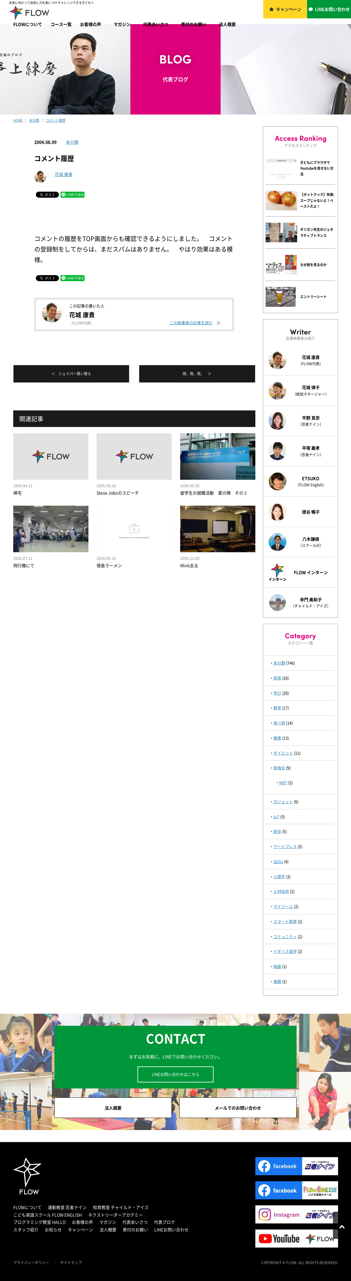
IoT (276, 816)
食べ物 (279, 723)
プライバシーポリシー (31, 1262)
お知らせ (53, 1229)
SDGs (278, 861)
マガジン (122, 24)
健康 (277, 738)
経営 (277, 831)
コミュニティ (285, 936)
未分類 (72, 142)
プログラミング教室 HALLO (39, 1222)
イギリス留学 (285, 951)
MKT (283, 782)
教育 (277, 708)
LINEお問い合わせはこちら (175, 1074)
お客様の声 (90, 24)
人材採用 (281, 891)
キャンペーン (288, 9)
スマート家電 (285, 921)
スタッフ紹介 (25, 1229)
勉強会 (279, 768)
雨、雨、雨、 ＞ (197, 373)
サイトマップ (71, 1262)
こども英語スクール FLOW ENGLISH (47, 1215)
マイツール (283, 906)
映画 (277, 966)
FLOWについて (27, 24)
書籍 (277, 981)
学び (277, 693)
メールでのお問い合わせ (238, 1108)
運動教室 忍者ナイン (67, 1207)
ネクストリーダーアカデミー (115, 1215)
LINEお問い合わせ (332, 9)
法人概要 (227, 24)
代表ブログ (164, 1222)
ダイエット (283, 753)
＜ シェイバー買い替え (71, 373)
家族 (277, 678)
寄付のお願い (193, 24)
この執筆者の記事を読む (191, 322)
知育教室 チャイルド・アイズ (121, 1207)
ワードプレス (285, 846)
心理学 (279, 876)
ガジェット (283, 801)
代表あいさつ (155, 24)
